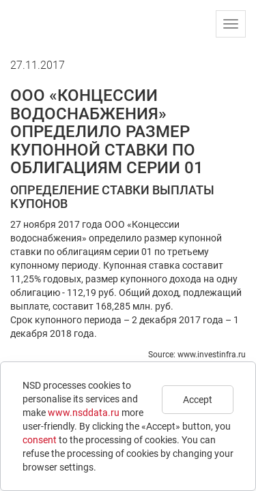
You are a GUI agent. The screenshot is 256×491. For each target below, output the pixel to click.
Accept (197, 399)
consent (40, 439)
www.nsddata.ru (83, 412)
